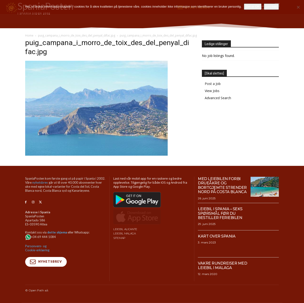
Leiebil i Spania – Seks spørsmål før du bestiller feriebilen (220, 213)
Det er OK (253, 6)
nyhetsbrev (40, 182)
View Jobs (212, 91)
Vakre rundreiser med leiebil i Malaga (222, 265)
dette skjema (57, 232)
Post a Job (213, 83)
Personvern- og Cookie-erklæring (37, 248)
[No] (298, 7)
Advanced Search (218, 98)
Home (29, 35)
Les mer (271, 6)
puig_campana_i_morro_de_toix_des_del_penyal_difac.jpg (76, 35)
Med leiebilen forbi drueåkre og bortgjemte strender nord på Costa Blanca (222, 185)
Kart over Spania (216, 236)
